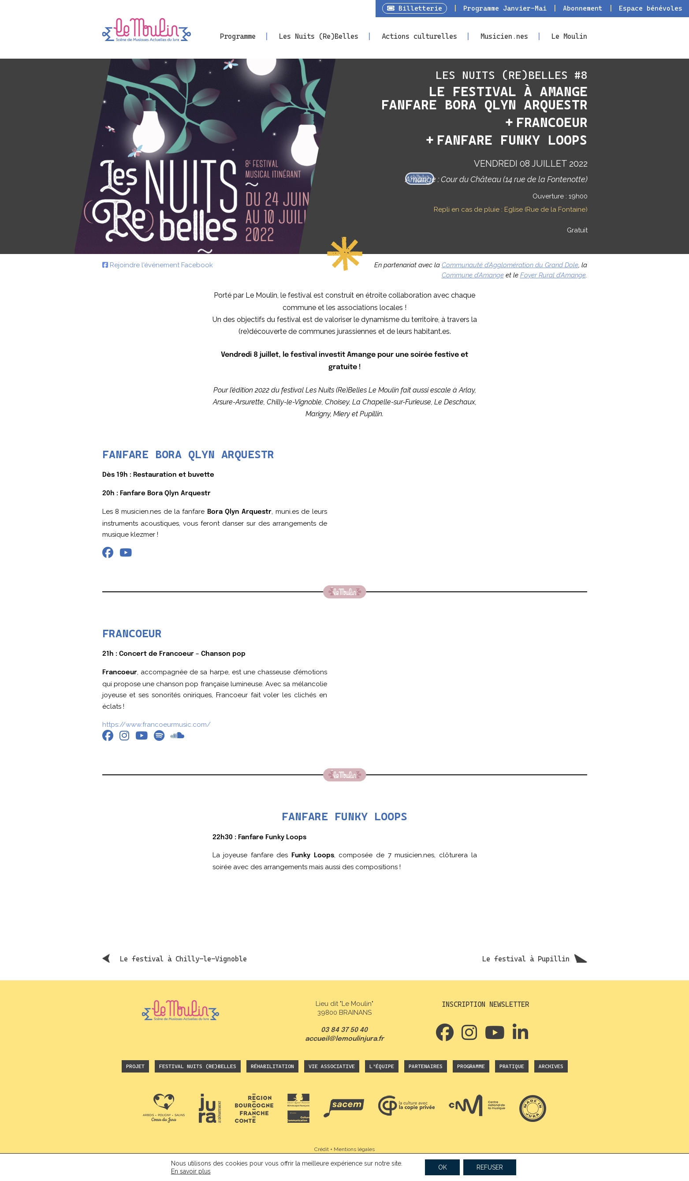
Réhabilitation (272, 1066)
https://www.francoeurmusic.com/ (156, 725)
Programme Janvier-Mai (505, 8)
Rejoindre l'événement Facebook (157, 265)
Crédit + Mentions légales (344, 1149)
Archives (551, 1066)
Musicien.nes (504, 36)
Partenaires (426, 1066)
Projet (135, 1066)
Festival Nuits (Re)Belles (197, 1066)
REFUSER (490, 1167)
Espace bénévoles (650, 8)
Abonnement (583, 8)
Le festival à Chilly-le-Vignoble (183, 959)
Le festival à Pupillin (526, 959)
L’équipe (381, 1066)
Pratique (511, 1066)
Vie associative (332, 1066)
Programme (238, 36)
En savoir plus (191, 1171)
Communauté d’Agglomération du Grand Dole (510, 265)
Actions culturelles (419, 36)
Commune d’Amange (473, 275)
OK (442, 1167)
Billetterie (414, 8)
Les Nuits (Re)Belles (318, 36)
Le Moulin (569, 36)
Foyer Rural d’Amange (553, 275)
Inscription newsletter (485, 1004)
